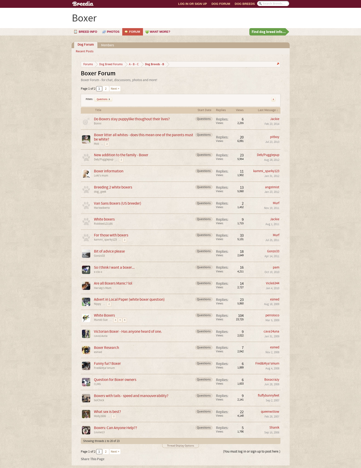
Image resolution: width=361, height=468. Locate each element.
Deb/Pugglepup (103, 159)
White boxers (104, 219)
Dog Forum (221, 4)
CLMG (97, 384)
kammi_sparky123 (266, 171)
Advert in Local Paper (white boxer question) (129, 299)
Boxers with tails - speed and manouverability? (131, 395)
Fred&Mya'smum (104, 368)
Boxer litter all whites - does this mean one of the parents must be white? (143, 137)
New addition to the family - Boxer (121, 155)
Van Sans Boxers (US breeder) (117, 203)
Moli (96, 144)
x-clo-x (98, 272)
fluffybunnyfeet (268, 395)
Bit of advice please (109, 251)
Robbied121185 (103, 224)
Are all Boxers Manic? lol (113, 283)
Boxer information (108, 171)
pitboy (274, 137)
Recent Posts (84, 51)
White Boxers (104, 315)
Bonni (97, 123)
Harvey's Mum (102, 288)
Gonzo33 (99, 256)
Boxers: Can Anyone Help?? (115, 427)
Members (107, 45)
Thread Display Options (180, 445)
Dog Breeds (245, 4)
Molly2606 (100, 416)
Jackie (274, 119)
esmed (274, 299)
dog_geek (100, 192)
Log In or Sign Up (192, 4)
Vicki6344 (272, 283)
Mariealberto (102, 208)
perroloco (272, 315)
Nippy (97, 304)
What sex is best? (107, 411)
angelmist (272, 187)
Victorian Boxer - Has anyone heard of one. (128, 331)
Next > (115, 89)
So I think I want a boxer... (114, 267)
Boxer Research (106, 347)
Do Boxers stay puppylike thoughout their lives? (132, 119)
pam (276, 267)
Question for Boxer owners (115, 379)
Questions (103, 99)
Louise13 (99, 432)
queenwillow (270, 411)
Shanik (274, 427)
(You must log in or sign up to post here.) (251, 451)
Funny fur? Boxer (107, 363)
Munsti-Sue (101, 320)
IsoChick (99, 400)
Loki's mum (101, 175)
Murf (276, 203)
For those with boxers (111, 235)
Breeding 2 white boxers (113, 187)
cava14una (101, 336)
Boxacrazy (271, 379)
